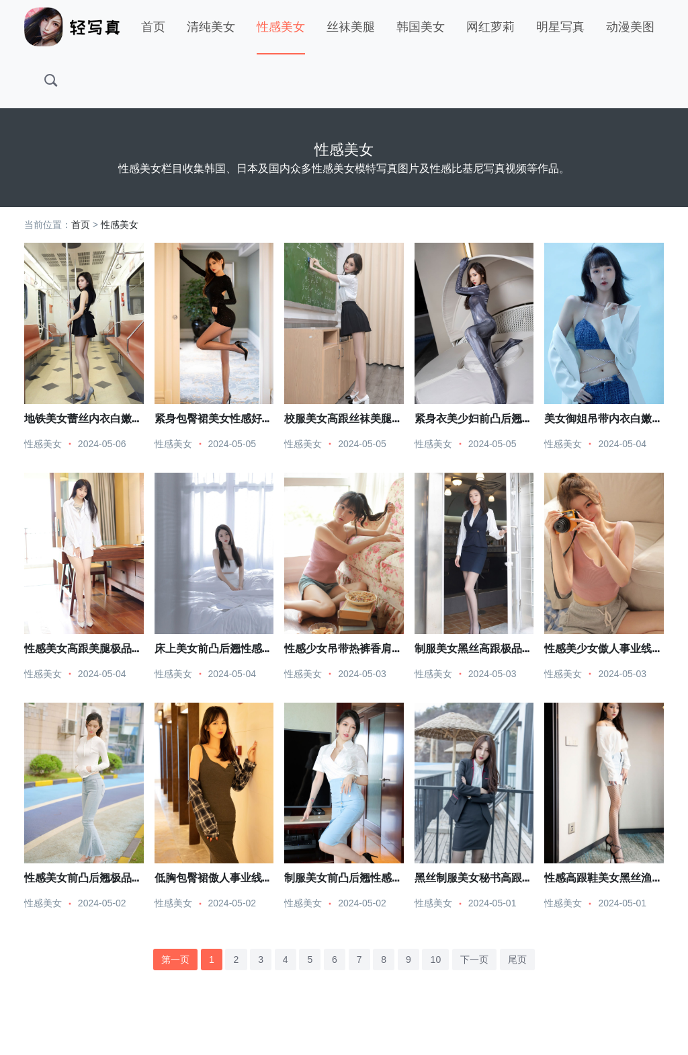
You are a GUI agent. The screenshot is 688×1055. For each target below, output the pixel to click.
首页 (153, 27)
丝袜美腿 (351, 27)
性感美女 (281, 27)
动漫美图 (630, 27)
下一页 (474, 959)
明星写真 (560, 27)
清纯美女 (211, 27)
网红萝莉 (490, 27)
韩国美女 (420, 27)
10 (436, 959)
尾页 (517, 959)
